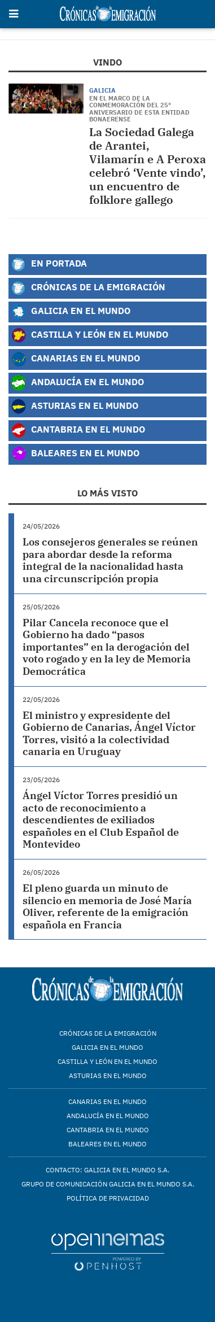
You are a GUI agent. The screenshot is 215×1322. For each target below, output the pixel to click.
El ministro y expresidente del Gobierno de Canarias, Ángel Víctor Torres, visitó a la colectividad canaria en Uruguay (109, 733)
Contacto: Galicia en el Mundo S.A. (107, 1170)
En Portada (49, 264)
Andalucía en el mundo (108, 1115)
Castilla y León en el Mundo (89, 335)
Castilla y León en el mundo (107, 1061)
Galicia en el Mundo (70, 312)
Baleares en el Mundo (75, 454)
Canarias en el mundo (107, 1101)
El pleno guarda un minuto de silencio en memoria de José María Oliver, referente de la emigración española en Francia (107, 906)
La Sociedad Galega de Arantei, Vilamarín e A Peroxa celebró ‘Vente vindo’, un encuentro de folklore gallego (147, 165)
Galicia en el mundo (107, 1047)
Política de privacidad (108, 1198)
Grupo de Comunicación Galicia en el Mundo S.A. (107, 1184)
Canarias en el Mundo (75, 359)
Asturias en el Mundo (74, 407)
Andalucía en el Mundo (77, 383)
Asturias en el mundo (108, 1075)
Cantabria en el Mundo (78, 430)
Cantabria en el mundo (108, 1129)
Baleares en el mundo (107, 1144)
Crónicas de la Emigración (88, 288)
